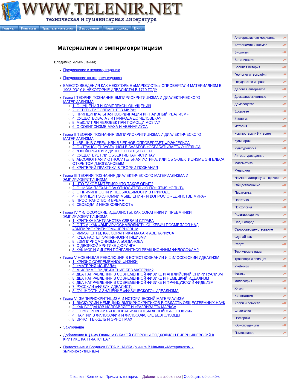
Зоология (241, 119)
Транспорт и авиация (250, 259)
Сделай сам (243, 237)
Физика (240, 273)
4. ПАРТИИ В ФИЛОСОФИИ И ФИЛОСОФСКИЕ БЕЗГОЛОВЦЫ (126, 315)
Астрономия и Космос (251, 45)
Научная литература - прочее (256, 178)
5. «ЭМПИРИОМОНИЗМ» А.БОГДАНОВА (107, 241)
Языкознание (244, 333)
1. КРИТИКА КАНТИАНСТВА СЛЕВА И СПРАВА (113, 221)
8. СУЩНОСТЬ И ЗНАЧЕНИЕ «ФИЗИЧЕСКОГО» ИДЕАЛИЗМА (125, 291)
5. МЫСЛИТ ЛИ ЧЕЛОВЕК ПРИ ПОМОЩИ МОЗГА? (116, 122)
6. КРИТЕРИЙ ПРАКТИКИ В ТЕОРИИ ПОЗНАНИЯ (115, 168)
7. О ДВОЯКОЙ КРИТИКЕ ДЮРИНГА (103, 246)
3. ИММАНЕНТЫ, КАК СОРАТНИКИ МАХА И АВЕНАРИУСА (123, 233)
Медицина (242, 170)
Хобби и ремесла (247, 303)
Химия (239, 288)
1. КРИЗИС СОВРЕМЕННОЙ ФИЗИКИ (105, 262)
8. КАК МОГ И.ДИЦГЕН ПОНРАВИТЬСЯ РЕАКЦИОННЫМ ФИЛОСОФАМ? (135, 250)
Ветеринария (244, 60)
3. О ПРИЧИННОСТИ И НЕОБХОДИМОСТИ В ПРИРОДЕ (121, 192)
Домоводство (244, 104)
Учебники (242, 266)
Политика (242, 200)
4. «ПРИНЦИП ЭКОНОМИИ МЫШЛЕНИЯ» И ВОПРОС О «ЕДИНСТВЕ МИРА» (139, 196)
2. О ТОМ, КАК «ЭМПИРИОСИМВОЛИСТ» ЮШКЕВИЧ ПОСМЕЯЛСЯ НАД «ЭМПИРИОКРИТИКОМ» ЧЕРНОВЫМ (135, 227)
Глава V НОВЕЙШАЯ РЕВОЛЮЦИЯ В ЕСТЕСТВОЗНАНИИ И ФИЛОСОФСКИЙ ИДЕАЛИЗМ (141, 258)
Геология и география (251, 74)
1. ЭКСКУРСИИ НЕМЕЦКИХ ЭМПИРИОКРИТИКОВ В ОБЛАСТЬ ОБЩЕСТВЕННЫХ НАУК (148, 303)
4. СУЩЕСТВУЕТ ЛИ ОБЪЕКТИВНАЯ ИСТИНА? (113, 155)
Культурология (245, 148)
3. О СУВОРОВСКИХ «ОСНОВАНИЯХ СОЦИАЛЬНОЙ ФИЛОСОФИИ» (132, 311)
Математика (244, 163)
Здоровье (242, 111)
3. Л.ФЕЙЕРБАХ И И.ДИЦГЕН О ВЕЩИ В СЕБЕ (113, 151)
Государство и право (250, 82)
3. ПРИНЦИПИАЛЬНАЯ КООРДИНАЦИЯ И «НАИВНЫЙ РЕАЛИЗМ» (130, 114)
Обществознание (247, 185)
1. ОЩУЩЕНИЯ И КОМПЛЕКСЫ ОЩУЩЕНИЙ (111, 106)
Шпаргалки (243, 310)
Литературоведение (249, 155)
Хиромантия (244, 296)
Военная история (247, 67)
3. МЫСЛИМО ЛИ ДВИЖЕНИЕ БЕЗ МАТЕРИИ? (113, 270)
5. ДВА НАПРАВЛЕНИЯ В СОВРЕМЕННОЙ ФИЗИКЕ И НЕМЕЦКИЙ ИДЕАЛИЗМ (140, 278)
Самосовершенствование (254, 229)
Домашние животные (250, 96)
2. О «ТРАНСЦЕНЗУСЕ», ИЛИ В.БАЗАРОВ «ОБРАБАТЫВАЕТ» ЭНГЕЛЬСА (136, 147)
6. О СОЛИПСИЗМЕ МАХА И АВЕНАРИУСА (110, 127)
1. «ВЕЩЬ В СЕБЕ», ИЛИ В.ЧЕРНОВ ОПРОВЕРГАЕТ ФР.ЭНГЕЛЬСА (131, 143)
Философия (243, 281)
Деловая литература (250, 89)
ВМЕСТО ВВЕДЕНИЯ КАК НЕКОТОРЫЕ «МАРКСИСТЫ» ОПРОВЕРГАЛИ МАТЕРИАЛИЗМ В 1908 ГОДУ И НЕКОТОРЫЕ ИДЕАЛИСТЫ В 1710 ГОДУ (142, 88)
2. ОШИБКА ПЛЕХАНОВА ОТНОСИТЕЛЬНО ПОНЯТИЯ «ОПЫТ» (128, 188)
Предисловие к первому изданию (91, 70)
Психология (243, 207)
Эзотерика (242, 318)
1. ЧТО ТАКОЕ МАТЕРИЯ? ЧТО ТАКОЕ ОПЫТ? (112, 184)
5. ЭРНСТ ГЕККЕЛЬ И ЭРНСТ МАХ (102, 319)
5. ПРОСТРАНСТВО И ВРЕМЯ (98, 200)
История (241, 126)
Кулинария (243, 141)
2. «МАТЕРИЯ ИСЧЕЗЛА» (94, 266)
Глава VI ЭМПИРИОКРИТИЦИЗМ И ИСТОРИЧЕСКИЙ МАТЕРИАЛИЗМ (123, 299)
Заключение (73, 327)
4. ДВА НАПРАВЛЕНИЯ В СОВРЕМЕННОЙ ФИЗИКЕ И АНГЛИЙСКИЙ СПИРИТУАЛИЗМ (147, 274)
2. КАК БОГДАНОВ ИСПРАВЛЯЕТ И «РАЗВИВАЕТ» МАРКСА (124, 307)
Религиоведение (247, 214)
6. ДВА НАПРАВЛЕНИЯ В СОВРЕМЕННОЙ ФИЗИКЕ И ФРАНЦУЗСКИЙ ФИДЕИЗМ (143, 282)
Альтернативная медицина (255, 37)
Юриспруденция (247, 325)
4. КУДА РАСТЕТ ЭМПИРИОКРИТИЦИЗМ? (109, 237)
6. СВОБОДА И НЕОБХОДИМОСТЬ (102, 205)
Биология (242, 52)
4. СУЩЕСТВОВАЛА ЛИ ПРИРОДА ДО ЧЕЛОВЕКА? (116, 118)
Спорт (239, 244)
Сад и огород (244, 222)
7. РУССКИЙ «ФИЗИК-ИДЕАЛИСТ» (102, 287)
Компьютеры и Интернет (253, 133)
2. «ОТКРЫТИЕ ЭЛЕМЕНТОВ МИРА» (104, 110)
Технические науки (249, 251)
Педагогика (243, 192)
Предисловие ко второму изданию (92, 78)
